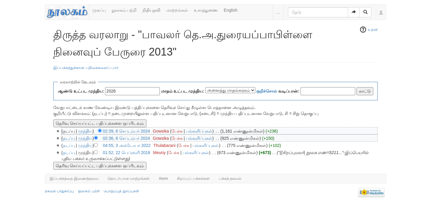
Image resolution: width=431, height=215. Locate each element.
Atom (163, 178)
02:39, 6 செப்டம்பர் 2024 (126, 131)
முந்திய (85, 131)
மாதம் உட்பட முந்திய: (182, 91)
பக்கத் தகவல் (230, 178)
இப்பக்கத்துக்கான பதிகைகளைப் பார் (86, 67)
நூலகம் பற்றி (124, 10)
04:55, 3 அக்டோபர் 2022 (127, 145)
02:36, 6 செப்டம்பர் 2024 (126, 138)
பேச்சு (177, 131)
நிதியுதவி (151, 10)
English (231, 10)
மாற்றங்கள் (177, 10)
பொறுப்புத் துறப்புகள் (121, 191)
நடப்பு (69, 138)
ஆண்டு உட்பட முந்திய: (81, 91)
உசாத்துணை (206, 10)
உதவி (373, 29)
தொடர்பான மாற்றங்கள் (128, 178)
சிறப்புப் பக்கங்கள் (193, 178)
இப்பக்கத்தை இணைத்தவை (74, 178)
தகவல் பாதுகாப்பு (59, 191)
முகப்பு (99, 10)
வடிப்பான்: (277, 91)
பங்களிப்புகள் (199, 131)
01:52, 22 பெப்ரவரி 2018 (126, 152)
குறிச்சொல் (266, 91)
